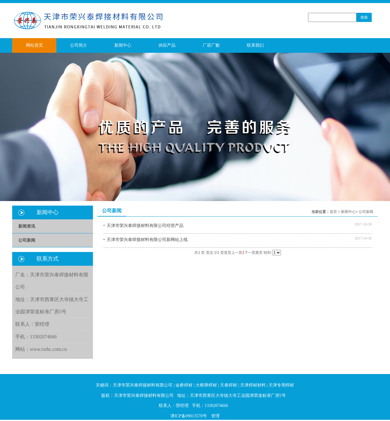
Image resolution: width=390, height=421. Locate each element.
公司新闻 (366, 212)
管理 (215, 416)
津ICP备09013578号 (188, 416)
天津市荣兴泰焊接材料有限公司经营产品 (145, 225)
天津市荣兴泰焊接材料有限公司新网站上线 (147, 239)
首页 (333, 212)
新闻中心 (348, 212)
